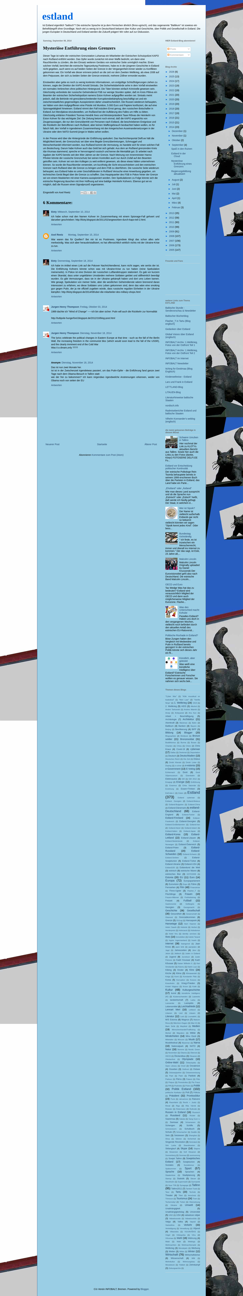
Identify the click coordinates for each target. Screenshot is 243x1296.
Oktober (176, 140)
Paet (171, 1076)
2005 (172, 250)
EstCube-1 (169, 793)
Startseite (102, 444)
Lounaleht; (192, 1016)
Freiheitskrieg (190, 897)
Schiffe (189, 1125)
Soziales (169, 1165)
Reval (167, 1106)
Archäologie (171, 719)
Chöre (188, 746)
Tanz (167, 1192)
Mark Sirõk (170, 1026)
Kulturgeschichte (191, 990)
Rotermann (180, 1109)
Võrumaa (169, 1238)
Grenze (168, 920)
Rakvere (196, 1099)
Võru (194, 1235)
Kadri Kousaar (183, 960)
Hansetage (171, 923)
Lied (180, 1013)
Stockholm (169, 1182)
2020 (172, 99)
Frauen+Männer (172, 897)
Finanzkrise (195, 887)
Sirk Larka (170, 1145)
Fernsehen (170, 887)
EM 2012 (193, 779)
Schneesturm (171, 1129)
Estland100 (170, 868)
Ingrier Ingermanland (178, 940)
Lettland (192, 1010)
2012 (172, 217)
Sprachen (189, 1172)
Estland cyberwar (186, 798)
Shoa (167, 1139)
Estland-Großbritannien (175, 825)
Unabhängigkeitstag (174, 1212)
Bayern (193, 726)
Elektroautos (171, 779)
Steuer (193, 1179)
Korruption (180, 980)
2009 (172, 231)
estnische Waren (189, 871)
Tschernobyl (170, 1202)
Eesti (185, 772)
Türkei (182, 1202)
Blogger (188, 732)
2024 (172, 81)
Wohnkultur (170, 1262)
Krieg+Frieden (188, 983)
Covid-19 (180, 749)
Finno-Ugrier (175, 891)
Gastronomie (170, 904)
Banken (182, 726)
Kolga (167, 977)
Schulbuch (189, 1129)
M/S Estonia (171, 1020)
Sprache (169, 1171)
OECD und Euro (173, 584)
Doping (168, 766)
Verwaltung (184, 1228)
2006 (172, 245)
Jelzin (167, 953)
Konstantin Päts (190, 977)
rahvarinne (183, 1099)
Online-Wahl (171, 1062)
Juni (174, 189)
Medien (196, 1026)
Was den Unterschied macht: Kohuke (189, 610)
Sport (188, 1168)
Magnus (185, 1020)
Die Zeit (186, 759)
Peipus (171, 1082)
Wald (167, 1242)
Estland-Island (191, 828)
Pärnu (179, 1079)
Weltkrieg (169, 1248)
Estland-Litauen (188, 838)
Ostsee (196, 1069)
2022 (172, 90)
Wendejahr (183, 1248)
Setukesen (179, 1135)
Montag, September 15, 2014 (83, 234)
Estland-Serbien (172, 858)
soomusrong (195, 1155)
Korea (168, 980)
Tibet (181, 1195)
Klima (178, 973)
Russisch (196, 1112)
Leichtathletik (188, 1006)
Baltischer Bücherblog (176, 316)
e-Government (172, 768)
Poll (187, 1092)
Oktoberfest (170, 1059)
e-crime (178, 766)
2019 (172, 104)
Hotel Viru (173, 934)
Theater (169, 1195)
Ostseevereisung (193, 1073)
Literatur (169, 1016)
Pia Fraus (196, 1082)
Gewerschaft (191, 914)
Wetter (172, 1251)
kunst (173, 993)
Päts (198, 1079)
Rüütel (192, 1116)
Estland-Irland (174, 828)
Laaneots (196, 997)
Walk (179, 1242)
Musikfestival (171, 1043)
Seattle (194, 1132)
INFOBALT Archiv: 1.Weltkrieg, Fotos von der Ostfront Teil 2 (181, 351)
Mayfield (183, 1026)
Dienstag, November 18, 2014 (96, 333)
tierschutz (192, 1195)
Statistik (180, 1178)
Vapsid (192, 1222)
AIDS (183, 706)
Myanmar (186, 1043)
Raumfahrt (173, 1102)
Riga (178, 1106)
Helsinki (184, 927)
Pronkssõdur (193, 1095)
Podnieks (178, 1086)
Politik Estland (181, 1089)
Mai (174, 193)
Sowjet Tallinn (175, 1158)
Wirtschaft (171, 1254)
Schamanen (190, 1122)
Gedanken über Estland (177, 329)
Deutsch (172, 756)
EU (181, 877)
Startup (168, 1179)
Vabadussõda (191, 1218)
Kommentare (175, 55)
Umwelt (189, 1205)
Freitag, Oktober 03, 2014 (93, 306)
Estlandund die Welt (190, 867)
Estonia (169, 877)
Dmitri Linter (191, 762)
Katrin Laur (192, 967)
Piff (169, 1086)
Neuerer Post (52, 444)
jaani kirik (180, 947)
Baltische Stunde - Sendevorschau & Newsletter (180, 309)
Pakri (181, 1076)
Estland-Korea (172, 834)
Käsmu (181, 967)
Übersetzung (194, 1202)
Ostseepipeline (175, 1073)
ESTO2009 (191, 874)
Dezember (177, 131)
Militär (193, 1033)
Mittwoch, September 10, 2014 (74, 211)
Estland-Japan (190, 831)
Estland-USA (190, 864)
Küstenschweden (180, 997)
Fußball (188, 900)
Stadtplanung (188, 1175)
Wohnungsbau (189, 1262)
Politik (197, 1085)
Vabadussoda (175, 1218)
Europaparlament (192, 881)
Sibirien (179, 1139)
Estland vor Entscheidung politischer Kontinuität (178, 467)
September (178, 145)
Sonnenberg (170, 1155)
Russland (175, 1115)
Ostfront (185, 1069)
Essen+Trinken (188, 789)
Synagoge (184, 1185)
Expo (185, 884)
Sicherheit (191, 1139)
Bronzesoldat (187, 739)
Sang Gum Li (194, 1119)
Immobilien (180, 937)
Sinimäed (193, 1142)
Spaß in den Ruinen (181, 148)
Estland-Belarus (193, 801)
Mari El (194, 1023)
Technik (192, 1192)
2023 (172, 85)
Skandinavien (189, 1145)
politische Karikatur (173, 1092)
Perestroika (183, 1082)
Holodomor (195, 930)
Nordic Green (194, 1049)
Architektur (188, 719)
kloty (54, 211)
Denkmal (183, 752)
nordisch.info (172, 405)
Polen (187, 1086)
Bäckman (183, 723)
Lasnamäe (169, 1003)
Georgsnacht (189, 907)
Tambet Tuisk (191, 1189)
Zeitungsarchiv (175, 1268)
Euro (192, 877)
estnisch (173, 871)
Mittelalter (169, 1040)
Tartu (178, 1192)
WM (193, 1258)
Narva (197, 1042)
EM (183, 779)
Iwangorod (185, 944)
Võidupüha (181, 1235)
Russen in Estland (175, 1112)
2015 (172, 122)
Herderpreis (170, 930)
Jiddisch (177, 953)
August (176, 179)
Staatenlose (170, 1175)
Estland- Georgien (173, 801)
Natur (168, 1049)
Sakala (182, 1119)
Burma (183, 743)
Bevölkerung (181, 729)
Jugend (172, 957)
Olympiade (187, 1059)
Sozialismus (189, 1165)
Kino (191, 969)
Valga (168, 1222)
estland (57, 16)
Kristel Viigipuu (171, 986)
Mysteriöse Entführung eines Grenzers (79, 48)
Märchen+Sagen (180, 1023)
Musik (191, 1039)
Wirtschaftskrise (192, 1255)
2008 (172, 236)
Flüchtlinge (170, 894)
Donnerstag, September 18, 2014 (75, 260)
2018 (172, 108)
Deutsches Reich (172, 759)
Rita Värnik (191, 1106)
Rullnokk (193, 1109)
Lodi (182, 1016)
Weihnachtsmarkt (189, 1245)
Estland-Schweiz (190, 854)
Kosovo (193, 980)
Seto (167, 1135)
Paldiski (192, 1076)
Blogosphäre (170, 736)
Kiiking (168, 970)
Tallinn (196, 1185)
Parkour (168, 1079)
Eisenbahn (190, 776)
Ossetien (173, 1069)
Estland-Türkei (189, 861)
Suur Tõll (172, 1185)
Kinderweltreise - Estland (178, 376)
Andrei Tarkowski (172, 709)
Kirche (168, 973)
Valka (180, 1222)
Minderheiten (172, 1036)
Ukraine (173, 1205)
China (179, 746)
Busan (193, 743)
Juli (174, 184)
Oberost (193, 1053)
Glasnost (169, 917)
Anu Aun (192, 713)
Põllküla (196, 1092)
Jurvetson (186, 957)
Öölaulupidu (191, 1063)
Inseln (194, 940)
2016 (172, 117)
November (177, 135)
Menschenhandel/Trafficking (183, 1030)
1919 (195, 703)
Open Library (171, 1066)
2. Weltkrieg (171, 706)
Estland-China (194, 805)
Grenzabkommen (187, 917)
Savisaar (174, 1122)
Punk (173, 1099)
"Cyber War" (171, 696)
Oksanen (193, 1056)
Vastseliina (169, 1225)
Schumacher (181, 1132)
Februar (176, 207)
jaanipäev (192, 947)
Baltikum (169, 726)
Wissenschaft (177, 1258)
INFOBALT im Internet (176, 358)
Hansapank (191, 920)
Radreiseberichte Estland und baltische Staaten (180, 412)
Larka (193, 1000)
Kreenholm (169, 983)
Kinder (180, 970)
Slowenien (173, 1152)
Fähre (194, 884)
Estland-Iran (195, 825)
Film (182, 887)
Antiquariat (179, 713)
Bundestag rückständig (185, 535)
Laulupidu (189, 1003)
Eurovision (174, 884)
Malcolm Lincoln (187, 559)
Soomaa (182, 1155)
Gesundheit (176, 914)
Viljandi (196, 1228)
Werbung (195, 1248)
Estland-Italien (171, 831)
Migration (180, 1033)
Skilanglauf (170, 1148)
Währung (192, 1238)
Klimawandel (191, 973)
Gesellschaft (193, 910)
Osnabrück (195, 1066)
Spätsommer (170, 1169)
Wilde (181, 1252)
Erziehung (169, 789)
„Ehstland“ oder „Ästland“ (178, 488)
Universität (195, 1212)
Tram (195, 1199)
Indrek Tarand (194, 937)
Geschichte (171, 910)
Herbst (194, 927)
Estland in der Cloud (178, 155)
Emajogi (168, 782)
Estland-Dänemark (177, 808)
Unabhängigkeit (172, 1208)
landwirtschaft (176, 1000)
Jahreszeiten (181, 950)
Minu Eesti (191, 1036)
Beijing (168, 729)
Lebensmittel (171, 1006)
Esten (180, 793)
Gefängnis (189, 904)
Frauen (188, 894)
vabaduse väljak (192, 1215)
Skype (184, 1148)
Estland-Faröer (188, 815)
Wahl (179, 1238)
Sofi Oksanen (190, 1152)
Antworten (56, 224)
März (175, 202)
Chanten (168, 746)
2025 (172, 76)
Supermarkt (183, 1182)
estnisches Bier (173, 874)
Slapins (197, 1149)
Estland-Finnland (174, 817)
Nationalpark (177, 1046)
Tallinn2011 (176, 1188)
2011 (172, 222)
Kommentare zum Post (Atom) (108, 455)
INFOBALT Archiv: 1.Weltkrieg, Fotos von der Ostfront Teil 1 (181, 343)
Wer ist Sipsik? (187, 508)
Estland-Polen (172, 847)
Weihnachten (170, 1245)
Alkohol (194, 706)
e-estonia (190, 765)
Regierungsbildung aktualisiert (181, 172)
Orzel (183, 1066)
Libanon (168, 1013)
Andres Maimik (190, 709)
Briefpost (184, 736)
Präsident (174, 1095)
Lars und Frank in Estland (178, 382)
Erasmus (173, 785)
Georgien (169, 907)
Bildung (169, 732)
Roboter (168, 1109)
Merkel (168, 1033)
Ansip (167, 713)
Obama (184, 1053)
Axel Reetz (57, 234)
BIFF (194, 729)
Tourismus (182, 1198)
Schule (168, 1132)
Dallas (173, 752)
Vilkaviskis (174, 1232)
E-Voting (190, 768)
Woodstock (170, 1265)
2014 (172, 127)
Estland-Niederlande (173, 841)
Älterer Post (151, 444)
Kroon (185, 986)
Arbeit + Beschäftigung (179, 716)
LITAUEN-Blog (173, 392)
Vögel (167, 1235)
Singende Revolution (175, 1142)
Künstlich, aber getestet (187, 659)
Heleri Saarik (171, 927)
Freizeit (168, 901)
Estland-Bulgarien (176, 805)
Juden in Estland (192, 953)
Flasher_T (191, 891)
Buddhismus (170, 743)
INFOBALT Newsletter (176, 363)
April (174, 198)
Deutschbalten (187, 755)
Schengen (170, 1125)
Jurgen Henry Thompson (65, 306)
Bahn (194, 723)
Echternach (170, 772)
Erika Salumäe (189, 785)
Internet (169, 943)
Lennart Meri (172, 1009)
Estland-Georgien (187, 821)
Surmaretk (195, 1182)
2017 (172, 113)
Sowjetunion (189, 1162)
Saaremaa (170, 1119)
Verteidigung (170, 1228)
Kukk (194, 986)
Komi (176, 977)
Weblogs (191, 1242)
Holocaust (183, 930)
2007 (172, 240)
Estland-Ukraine (173, 864)
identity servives (189, 934)
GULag (179, 920)
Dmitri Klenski (175, 762)
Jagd (167, 950)
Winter (191, 1251)
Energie (180, 782)
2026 (172, 71)
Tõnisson (169, 1199)
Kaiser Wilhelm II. (185, 963)
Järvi (194, 950)
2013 (172, 213)
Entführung (195, 782)
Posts (171, 49)
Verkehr (188, 1225)
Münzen (181, 1040)
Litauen (192, 1013)
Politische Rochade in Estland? (181, 635)
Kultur (169, 989)
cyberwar (195, 749)
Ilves (167, 936)
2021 (172, 95)
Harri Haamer (190, 924)
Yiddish (182, 1265)
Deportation (195, 752)
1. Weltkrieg (180, 702)
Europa (169, 880)
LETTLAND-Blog (174, 387)
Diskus (197, 759)
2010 (172, 227)
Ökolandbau (180, 1056)
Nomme (181, 1049)
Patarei (189, 1079)
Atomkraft (169, 723)
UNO (171, 1215)
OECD (168, 1056)
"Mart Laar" (184, 700)
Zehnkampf (194, 1265)
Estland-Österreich (187, 844)
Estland (193, 792)
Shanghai (193, 1135)
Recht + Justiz (189, 1102)
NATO (193, 1046)
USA (178, 1215)
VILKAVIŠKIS (190, 1232)
